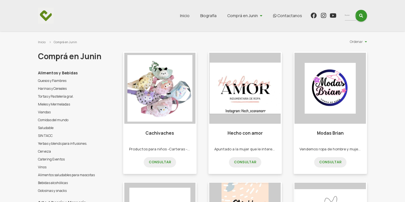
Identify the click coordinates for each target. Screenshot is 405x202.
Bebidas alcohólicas (53, 182)
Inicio (195, 15)
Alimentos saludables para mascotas (66, 175)
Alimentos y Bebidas (58, 72)
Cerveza (44, 151)
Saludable (45, 127)
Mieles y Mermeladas (54, 104)
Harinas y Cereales (52, 88)
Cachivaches (159, 133)
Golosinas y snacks (52, 190)
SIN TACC (45, 135)
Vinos (42, 167)
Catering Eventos (51, 159)
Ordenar (356, 41)
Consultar (160, 162)
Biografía (219, 15)
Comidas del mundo (53, 120)
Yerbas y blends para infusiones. (62, 143)
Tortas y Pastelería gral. (56, 96)
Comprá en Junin (253, 15)
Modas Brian (330, 133)
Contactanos (298, 15)
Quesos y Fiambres (52, 80)
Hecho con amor (245, 133)
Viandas (44, 112)
